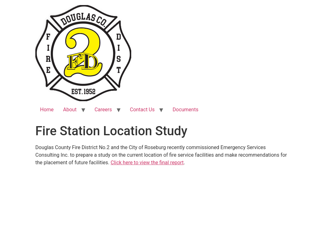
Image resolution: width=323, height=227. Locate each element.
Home (47, 110)
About (70, 110)
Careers (103, 110)
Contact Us (142, 110)
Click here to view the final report (147, 163)
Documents (185, 110)
